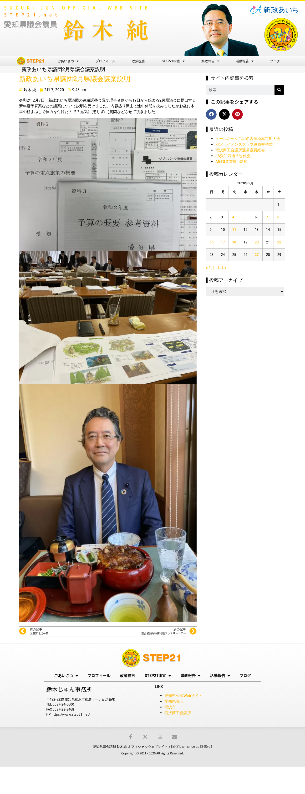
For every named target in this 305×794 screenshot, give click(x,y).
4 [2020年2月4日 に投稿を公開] (233, 217)
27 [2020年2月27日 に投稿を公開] (257, 255)
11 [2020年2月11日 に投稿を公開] (234, 230)
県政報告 (210, 61)
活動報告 (245, 61)
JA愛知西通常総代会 (232, 156)
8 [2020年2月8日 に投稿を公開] (278, 217)
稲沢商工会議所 (177, 713)
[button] (211, 114)
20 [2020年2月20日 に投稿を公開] (257, 242)
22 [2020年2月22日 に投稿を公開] (279, 242)
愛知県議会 (173, 701)
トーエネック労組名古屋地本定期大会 (247, 138)
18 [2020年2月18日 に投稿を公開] (234, 242)
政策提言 (138, 61)
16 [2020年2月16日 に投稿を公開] (212, 242)
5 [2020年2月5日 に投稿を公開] (244, 217)
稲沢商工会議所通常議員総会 (240, 150)
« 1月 (210, 267)
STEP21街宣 (173, 61)
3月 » (222, 267)
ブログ (275, 61)
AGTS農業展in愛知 (231, 161)
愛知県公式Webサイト (183, 695)
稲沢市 (170, 707)
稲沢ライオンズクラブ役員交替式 (244, 144)
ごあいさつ (68, 61)
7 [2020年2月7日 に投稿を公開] (267, 217)
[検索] (279, 90)
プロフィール (105, 61)
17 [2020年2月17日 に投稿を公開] (223, 242)
